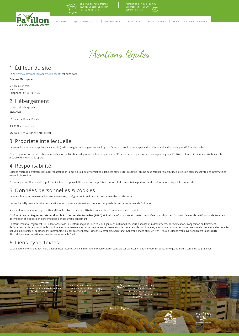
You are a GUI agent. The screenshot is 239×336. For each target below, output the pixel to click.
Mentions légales (119, 308)
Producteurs (157, 21)
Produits (134, 21)
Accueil (61, 21)
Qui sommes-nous (86, 21)
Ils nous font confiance (190, 21)
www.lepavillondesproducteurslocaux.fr (39, 74)
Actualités (112, 21)
